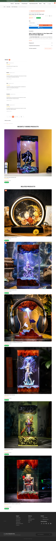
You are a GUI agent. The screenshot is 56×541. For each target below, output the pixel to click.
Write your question (48, 48)
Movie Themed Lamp (37, 12)
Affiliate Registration (31, 519)
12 (21, 116)
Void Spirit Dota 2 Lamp (8, 449)
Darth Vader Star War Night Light (10, 177)
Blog (44, 3)
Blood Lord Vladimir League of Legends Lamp (12, 503)
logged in (8, 123)
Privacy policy (18, 520)
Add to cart (45, 25)
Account (49, 3)
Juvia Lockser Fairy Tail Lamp (9, 394)
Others (40, 3)
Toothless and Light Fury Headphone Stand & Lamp (13, 342)
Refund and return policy (19, 523)
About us (12, 3)
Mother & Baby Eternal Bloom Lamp (10, 237)
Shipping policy (18, 522)
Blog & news (30, 520)
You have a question (32, 48)
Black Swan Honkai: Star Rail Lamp (10, 289)
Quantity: (30, 25)
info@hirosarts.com (45, 519)
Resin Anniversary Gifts (33, 3)
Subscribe (49, 534)
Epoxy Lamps (17, 3)
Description (31, 31)
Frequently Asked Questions (34, 45)
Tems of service (18, 519)
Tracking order (18, 517)
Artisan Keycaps (24, 3)
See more (30, 40)
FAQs (29, 522)
